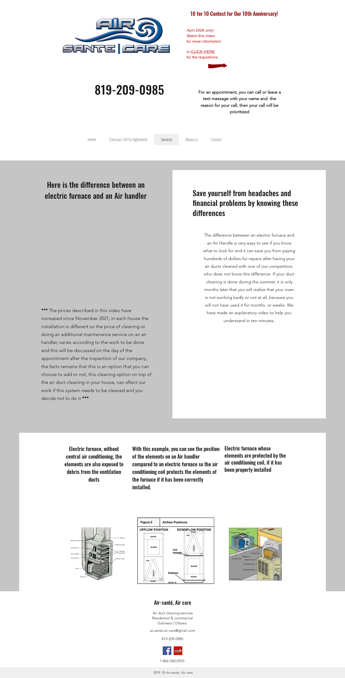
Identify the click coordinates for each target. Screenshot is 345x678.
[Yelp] (178, 650)
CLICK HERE (203, 51)
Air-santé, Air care (172, 602)
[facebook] (167, 650)
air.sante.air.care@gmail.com (172, 630)
